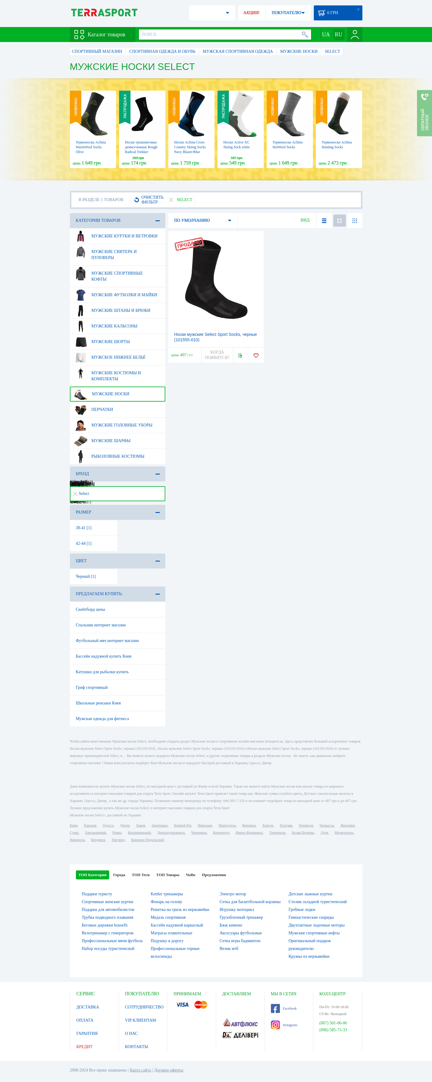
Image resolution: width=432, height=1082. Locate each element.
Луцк (324, 832)
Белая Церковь (303, 832)
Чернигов (306, 825)
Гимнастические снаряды (311, 917)
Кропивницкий (139, 832)
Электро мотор (233, 894)
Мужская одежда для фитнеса (102, 718)
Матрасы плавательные (171, 933)
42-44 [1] (84, 543)
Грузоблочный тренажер (241, 917)
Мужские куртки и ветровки (116, 236)
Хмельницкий (95, 832)
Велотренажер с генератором (108, 933)
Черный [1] (86, 576)
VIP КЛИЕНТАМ (140, 1020)
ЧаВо (190, 875)
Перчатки (93, 410)
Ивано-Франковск (249, 832)
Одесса (108, 825)
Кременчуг (221, 832)
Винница (249, 825)
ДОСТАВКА (87, 1007)
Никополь (77, 840)
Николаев (205, 825)
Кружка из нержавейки (309, 956)
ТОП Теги (140, 875)
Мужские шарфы (102, 441)
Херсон (268, 825)
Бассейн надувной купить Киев (104, 656)
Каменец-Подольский (147, 840)
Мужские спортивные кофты (108, 274)
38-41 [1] (84, 528)
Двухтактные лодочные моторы (317, 925)
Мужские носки (102, 394)
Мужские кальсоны (106, 326)
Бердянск (98, 840)
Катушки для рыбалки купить (102, 672)
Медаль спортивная (168, 917)
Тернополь (277, 832)
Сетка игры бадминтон (240, 941)
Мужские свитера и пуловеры (105, 252)
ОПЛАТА (85, 1020)
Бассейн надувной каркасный (177, 925)
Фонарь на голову (166, 902)
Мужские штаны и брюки (112, 311)
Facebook (284, 1008)
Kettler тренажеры (167, 894)
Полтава (286, 825)
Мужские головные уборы (113, 425)
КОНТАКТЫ (136, 1046)
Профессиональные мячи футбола (112, 941)
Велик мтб (229, 948)
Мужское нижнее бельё (110, 357)
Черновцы (199, 832)
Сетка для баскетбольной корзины (250, 902)
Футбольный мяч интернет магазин (107, 640)
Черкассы (327, 825)
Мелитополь (343, 832)
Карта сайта (140, 1070)
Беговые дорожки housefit (105, 925)
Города (119, 875)
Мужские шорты (102, 342)
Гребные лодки (302, 909)
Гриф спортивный (92, 687)
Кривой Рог (182, 825)
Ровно (117, 832)
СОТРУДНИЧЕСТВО (144, 1007)
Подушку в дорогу (167, 941)
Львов (140, 825)
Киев (73, 825)
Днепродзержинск (171, 832)
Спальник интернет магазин (101, 625)
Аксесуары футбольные (241, 933)
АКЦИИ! (251, 13)
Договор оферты (168, 1070)
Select (81, 493)
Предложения (214, 875)
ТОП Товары (167, 875)
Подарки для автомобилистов (108, 909)
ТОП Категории (93, 875)
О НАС (131, 1033)
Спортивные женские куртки (108, 902)
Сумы (74, 832)
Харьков (90, 825)
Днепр (125, 825)
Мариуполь (227, 825)
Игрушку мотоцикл (237, 909)
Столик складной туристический (318, 902)
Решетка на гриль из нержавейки (180, 909)
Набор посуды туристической (108, 948)
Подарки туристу (97, 894)
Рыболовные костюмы (109, 456)
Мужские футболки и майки (115, 295)
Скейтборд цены (90, 609)
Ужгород (118, 840)
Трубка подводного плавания (108, 917)
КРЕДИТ (84, 1046)
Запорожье (160, 825)
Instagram (284, 1024)
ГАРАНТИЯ (87, 1033)
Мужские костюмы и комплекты (107, 373)
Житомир (347, 825)
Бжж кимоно (231, 925)
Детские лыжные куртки (310, 894)
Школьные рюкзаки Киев (98, 703)
